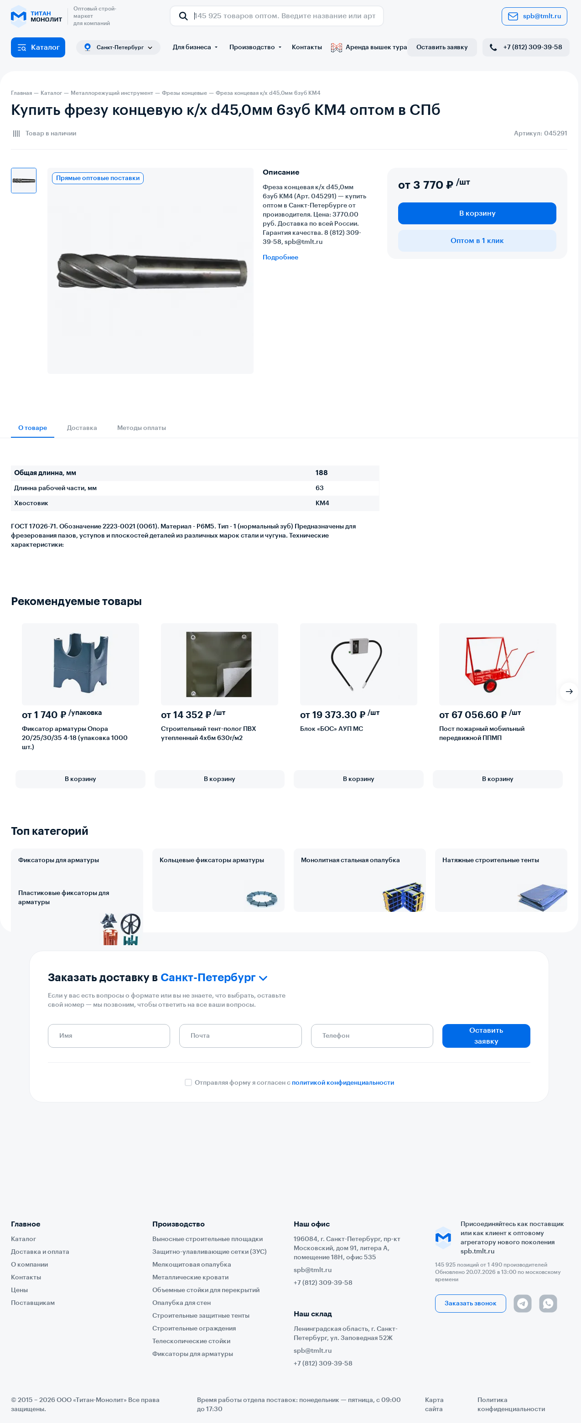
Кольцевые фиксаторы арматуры (212, 860)
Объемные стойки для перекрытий (205, 1290)
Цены (19, 1290)
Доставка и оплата (40, 1252)
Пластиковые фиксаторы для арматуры (63, 938)
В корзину (477, 213)
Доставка (82, 428)
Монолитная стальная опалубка (350, 860)
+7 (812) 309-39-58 (525, 47)
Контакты (307, 47)
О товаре (32, 428)
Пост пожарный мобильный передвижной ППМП (481, 733)
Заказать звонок (471, 1303)
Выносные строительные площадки (207, 1239)
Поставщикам (33, 1303)
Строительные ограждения (194, 1328)
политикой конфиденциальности (343, 1154)
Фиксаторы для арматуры (58, 860)
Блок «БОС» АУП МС (331, 729)
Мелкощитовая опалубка (191, 1265)
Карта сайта (434, 1405)
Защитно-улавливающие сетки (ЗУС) (209, 1252)
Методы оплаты (141, 428)
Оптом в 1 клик (477, 240)
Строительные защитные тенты (200, 1316)
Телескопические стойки (191, 1341)
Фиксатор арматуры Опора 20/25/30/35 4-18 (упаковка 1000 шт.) (75, 738)
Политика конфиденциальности (511, 1405)
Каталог (38, 47)
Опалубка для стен (181, 1303)
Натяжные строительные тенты (490, 860)
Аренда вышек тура (369, 47)
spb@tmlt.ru (534, 16)
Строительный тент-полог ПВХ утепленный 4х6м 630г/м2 (208, 733)
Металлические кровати (190, 1277)
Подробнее (280, 257)
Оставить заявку (442, 47)
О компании (29, 1265)
